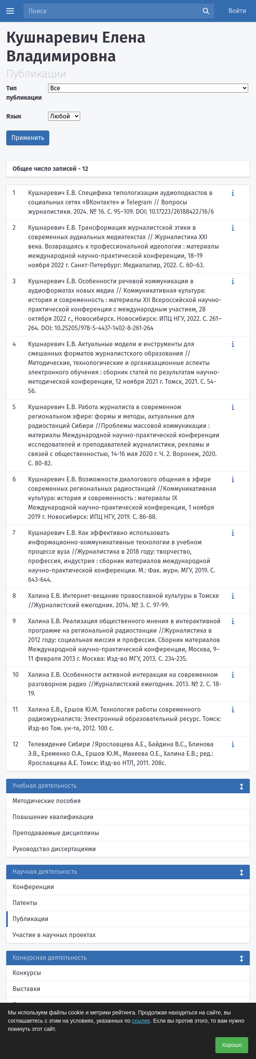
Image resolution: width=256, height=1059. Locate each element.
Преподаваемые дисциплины (56, 833)
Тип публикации (24, 92)
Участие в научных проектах (54, 935)
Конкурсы (27, 973)
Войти (238, 10)
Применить (27, 137)
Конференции (33, 887)
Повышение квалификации (53, 817)
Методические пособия (47, 801)
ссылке (141, 1021)
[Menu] (10, 11)
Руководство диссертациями (54, 849)
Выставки (26, 989)
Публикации (30, 919)
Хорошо (232, 1045)
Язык (13, 116)
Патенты (25, 903)
